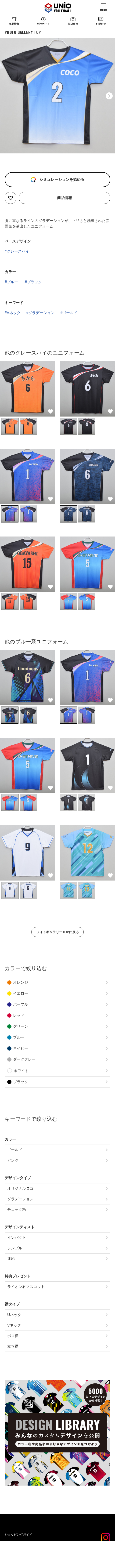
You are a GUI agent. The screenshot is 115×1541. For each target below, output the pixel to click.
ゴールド (69, 313)
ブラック (34, 282)
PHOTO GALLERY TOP (23, 32)
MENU (103, 9)
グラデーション (41, 313)
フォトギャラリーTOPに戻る (57, 932)
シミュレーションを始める (61, 179)
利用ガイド (43, 23)
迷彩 (11, 1259)
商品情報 (14, 23)
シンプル (14, 1248)
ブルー (12, 282)
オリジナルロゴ (20, 1188)
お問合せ (101, 23)
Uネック (14, 1315)
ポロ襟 (12, 1336)
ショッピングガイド (18, 1534)
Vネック (14, 313)
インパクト (16, 1238)
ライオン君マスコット (26, 1287)
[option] (57, 95)
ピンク (12, 1160)
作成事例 (73, 23)
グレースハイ (18, 251)
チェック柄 (16, 1209)
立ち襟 (12, 1346)
